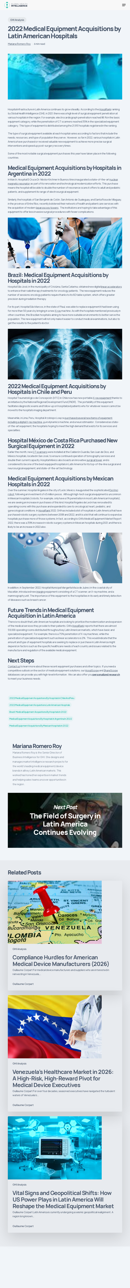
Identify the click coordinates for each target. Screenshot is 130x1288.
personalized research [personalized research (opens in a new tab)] (106, 674)
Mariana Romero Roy (19, 43)
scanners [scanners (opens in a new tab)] (42, 452)
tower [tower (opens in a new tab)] (99, 460)
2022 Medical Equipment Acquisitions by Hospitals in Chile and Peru (41, 698)
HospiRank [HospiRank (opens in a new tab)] (105, 109)
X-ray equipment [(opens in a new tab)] (102, 398)
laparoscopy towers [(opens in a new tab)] (47, 207)
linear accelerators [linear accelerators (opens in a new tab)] (111, 286)
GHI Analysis (17, 19)
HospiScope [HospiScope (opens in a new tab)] (92, 670)
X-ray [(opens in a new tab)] (58, 311)
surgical (91, 460)
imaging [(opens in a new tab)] (40, 591)
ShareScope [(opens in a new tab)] (111, 670)
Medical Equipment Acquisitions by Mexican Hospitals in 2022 (38, 725)
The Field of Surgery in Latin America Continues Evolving (65, 820)
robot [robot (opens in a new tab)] (11, 494)
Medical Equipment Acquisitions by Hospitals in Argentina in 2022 (40, 718)
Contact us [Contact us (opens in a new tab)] (14, 666)
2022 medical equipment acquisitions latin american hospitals (39, 705)
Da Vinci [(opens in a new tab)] (114, 490)
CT (35, 452)
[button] (124, 5)
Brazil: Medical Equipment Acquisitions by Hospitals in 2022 (37, 711)
